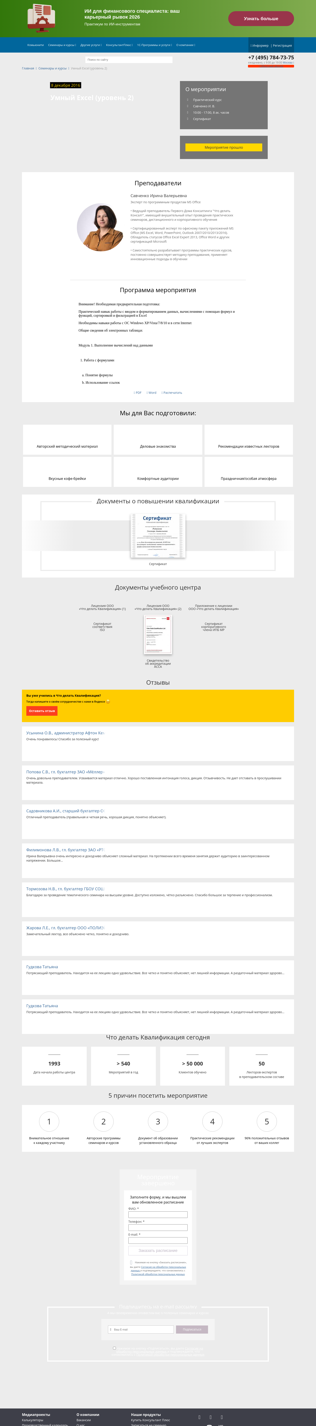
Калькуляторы (32, 1420)
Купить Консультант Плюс (150, 1420)
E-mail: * (134, 1234)
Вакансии (84, 1420)
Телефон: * (136, 1221)
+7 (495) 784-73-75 (271, 57)
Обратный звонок (271, 66)
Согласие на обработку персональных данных (159, 1350)
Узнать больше (261, 18)
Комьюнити (35, 45)
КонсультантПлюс (119, 45)
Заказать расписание (157, 1250)
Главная (28, 68)
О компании (185, 45)
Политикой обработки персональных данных (158, 1274)
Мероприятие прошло (224, 147)
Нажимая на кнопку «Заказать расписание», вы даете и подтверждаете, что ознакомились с (158, 1268)
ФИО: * (133, 1208)
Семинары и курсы (62, 45)
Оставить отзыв (42, 711)
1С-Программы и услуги (154, 45)
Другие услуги (91, 45)
